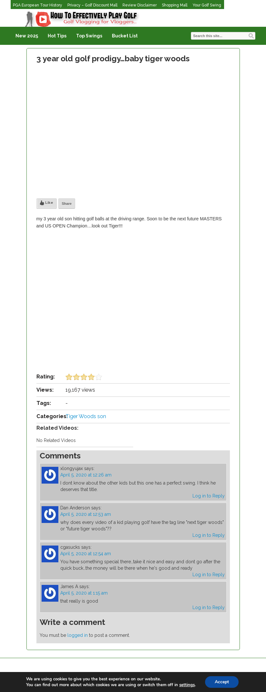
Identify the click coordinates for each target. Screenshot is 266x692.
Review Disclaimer (140, 5)
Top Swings (89, 35)
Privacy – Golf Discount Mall (92, 5)
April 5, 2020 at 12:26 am (86, 474)
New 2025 (26, 35)
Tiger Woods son (85, 416)
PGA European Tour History (37, 5)
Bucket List (125, 35)
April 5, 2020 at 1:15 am (84, 593)
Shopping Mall (174, 5)
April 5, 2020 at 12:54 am (85, 553)
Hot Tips (57, 35)
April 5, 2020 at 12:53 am (85, 514)
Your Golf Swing (206, 5)
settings (187, 685)
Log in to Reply (208, 495)
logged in (77, 635)
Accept (222, 682)
